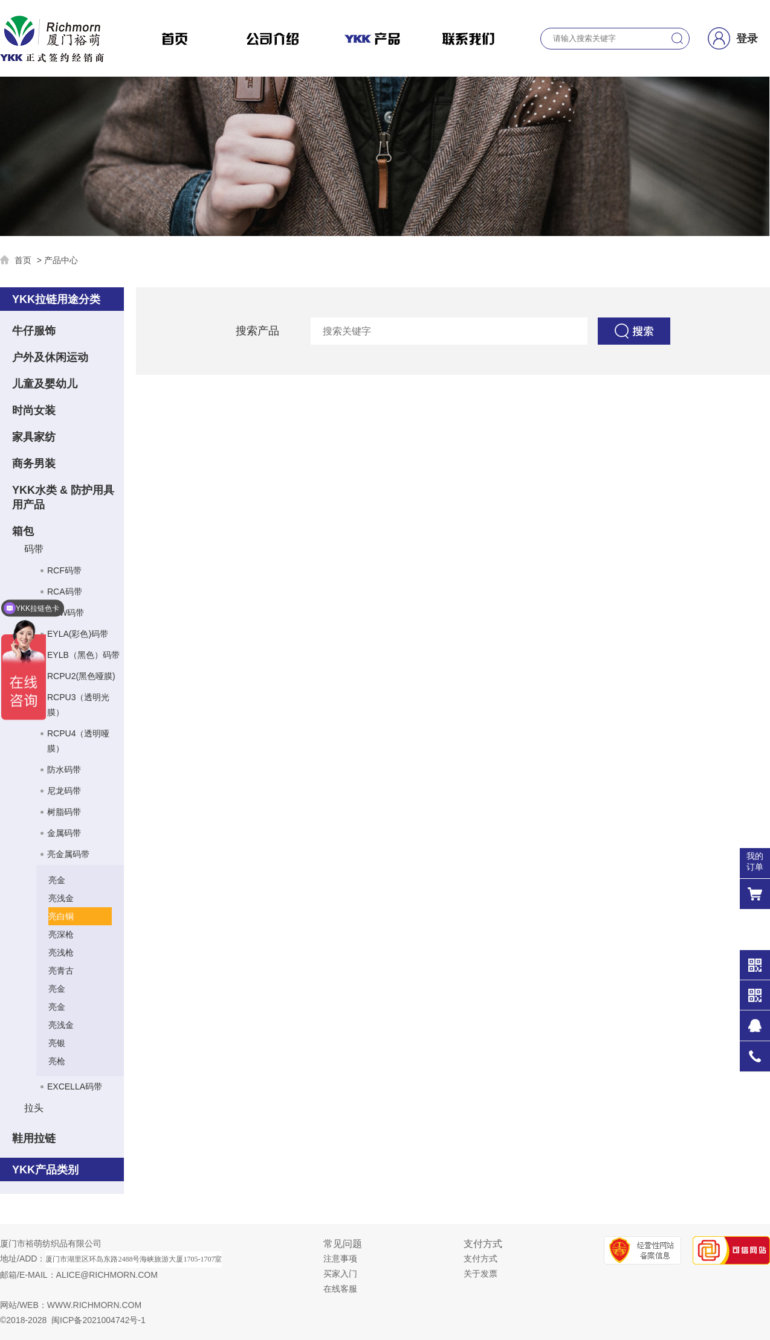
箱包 (23, 531)
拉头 (34, 1108)
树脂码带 (64, 812)
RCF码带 (64, 570)
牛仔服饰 (34, 331)
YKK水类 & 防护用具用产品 (63, 497)
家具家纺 (34, 437)
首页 (23, 260)
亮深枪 (61, 934)
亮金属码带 (68, 854)
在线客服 (340, 1289)
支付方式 (480, 1258)
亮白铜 (61, 916)
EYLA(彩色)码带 (77, 634)
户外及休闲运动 (50, 357)
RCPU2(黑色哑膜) (81, 676)
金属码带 (64, 833)
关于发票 (480, 1273)
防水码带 (64, 769)
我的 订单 (754, 861)
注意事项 (340, 1258)
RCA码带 (64, 591)
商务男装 (34, 464)
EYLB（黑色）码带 (83, 655)
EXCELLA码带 (74, 1086)
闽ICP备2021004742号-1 (98, 1320)
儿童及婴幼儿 (44, 384)
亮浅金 (61, 898)
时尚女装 (34, 410)
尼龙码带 (64, 791)
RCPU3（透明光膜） (78, 704)
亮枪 (56, 1061)
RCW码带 (65, 612)
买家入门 (340, 1273)
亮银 (56, 1043)
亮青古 (61, 970)
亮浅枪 (61, 952)
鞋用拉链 (34, 1138)
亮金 (56, 880)
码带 (34, 549)
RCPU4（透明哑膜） (78, 741)
